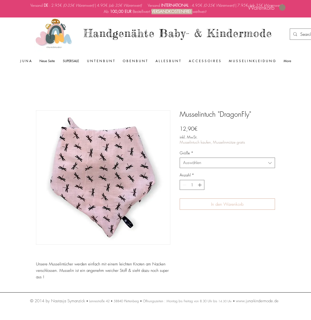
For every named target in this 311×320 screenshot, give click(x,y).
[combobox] (227, 163)
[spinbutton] (192, 185)
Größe (186, 152)
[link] (266, 7)
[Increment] (200, 185)
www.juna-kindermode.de (257, 301)
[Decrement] (183, 185)
